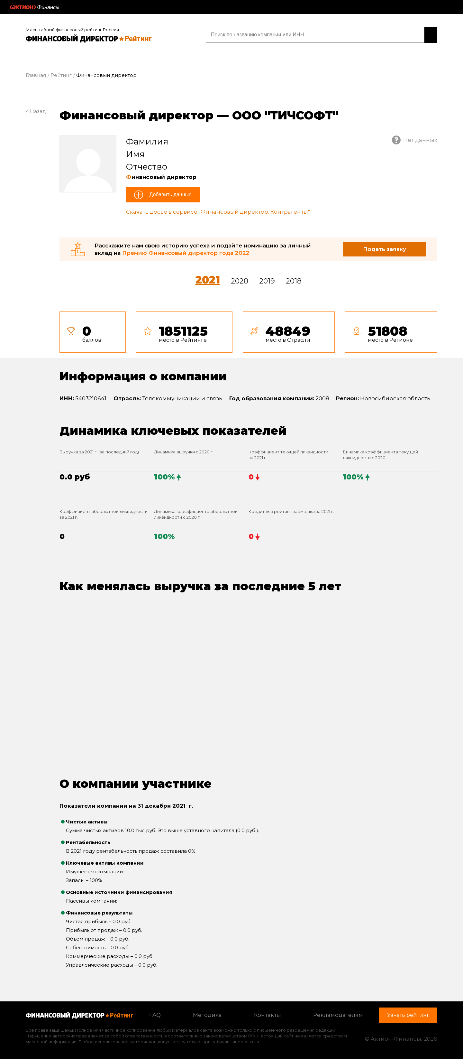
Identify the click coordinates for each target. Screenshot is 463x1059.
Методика (207, 1015)
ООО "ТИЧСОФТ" (285, 115)
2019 (267, 281)
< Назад (36, 111)
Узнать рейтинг (396, 34)
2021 (207, 280)
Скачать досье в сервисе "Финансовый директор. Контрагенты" (218, 212)
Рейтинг (61, 75)
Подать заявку (384, 249)
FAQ (155, 1015)
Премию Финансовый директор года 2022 (186, 253)
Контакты (267, 1015)
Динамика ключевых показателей (172, 430)
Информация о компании (143, 376)
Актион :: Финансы (34, 7)
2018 (294, 281)
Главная (36, 75)
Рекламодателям (338, 1015)
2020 (239, 281)
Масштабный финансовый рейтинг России (72, 29)
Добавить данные (170, 194)
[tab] (248, 332)
